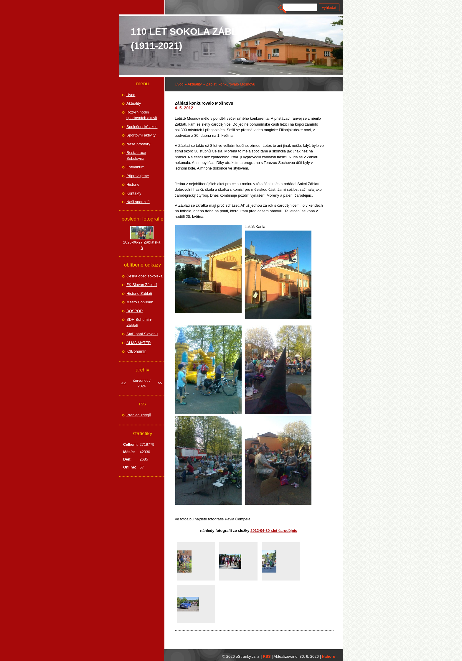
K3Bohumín (136, 351)
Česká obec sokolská (144, 276)
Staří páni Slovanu (142, 334)
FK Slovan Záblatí (141, 284)
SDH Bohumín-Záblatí (139, 322)
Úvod (179, 84)
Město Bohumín (139, 302)
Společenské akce (142, 126)
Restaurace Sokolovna (136, 155)
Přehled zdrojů (138, 415)
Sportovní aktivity (141, 135)
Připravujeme (137, 176)
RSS (267, 656)
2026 (142, 386)
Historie (132, 184)
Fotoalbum (135, 167)
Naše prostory (138, 144)
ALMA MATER (138, 343)
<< (123, 383)
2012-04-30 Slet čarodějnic (273, 530)
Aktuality (194, 84)
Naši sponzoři (138, 202)
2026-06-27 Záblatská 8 (141, 245)
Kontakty (133, 193)
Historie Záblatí (139, 293)
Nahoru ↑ (330, 656)
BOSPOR (134, 311)
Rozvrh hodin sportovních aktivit (141, 115)
